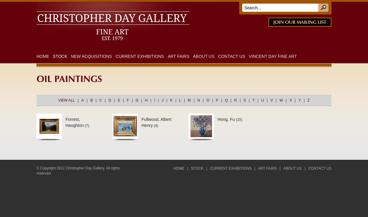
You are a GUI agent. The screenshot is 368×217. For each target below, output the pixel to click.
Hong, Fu (226, 119)
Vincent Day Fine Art (273, 56)
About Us (203, 56)
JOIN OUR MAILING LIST (300, 22)
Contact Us (231, 56)
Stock (60, 56)
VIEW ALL (66, 100)
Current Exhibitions (140, 56)
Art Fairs (178, 56)
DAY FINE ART (120, 5)
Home (42, 56)
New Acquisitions (91, 56)
